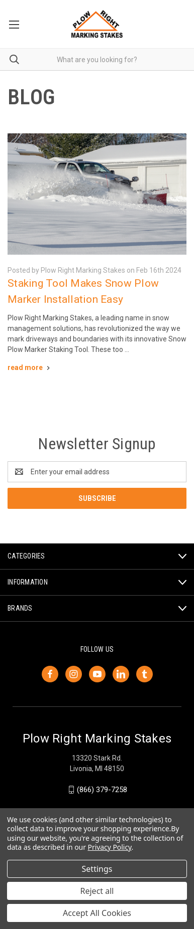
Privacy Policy (110, 847)
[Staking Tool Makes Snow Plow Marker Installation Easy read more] (30, 367)
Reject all (97, 890)
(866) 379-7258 (102, 789)
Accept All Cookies (97, 912)
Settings (97, 868)
